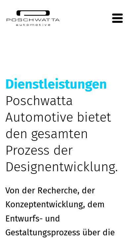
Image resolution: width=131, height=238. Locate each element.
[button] (12, 226)
